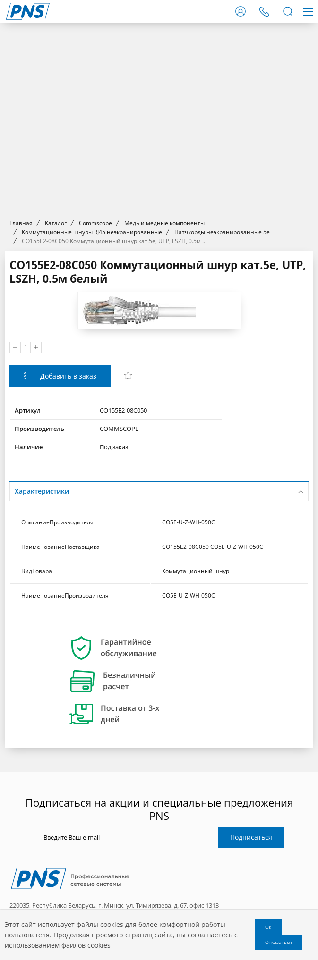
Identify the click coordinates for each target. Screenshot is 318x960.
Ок (268, 927)
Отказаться (278, 942)
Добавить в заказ (67, 375)
